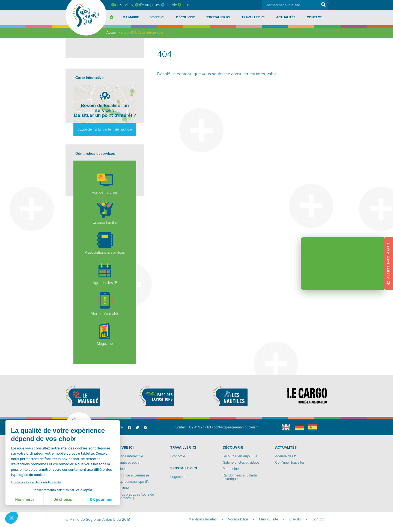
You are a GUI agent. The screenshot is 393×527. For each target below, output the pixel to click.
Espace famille (105, 213)
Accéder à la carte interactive (105, 129)
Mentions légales (203, 519)
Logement (178, 477)
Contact (314, 17)
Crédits (295, 519)
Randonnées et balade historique (240, 477)
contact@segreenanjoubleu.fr (236, 427)
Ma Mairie (131, 17)
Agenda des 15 (105, 273)
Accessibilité (238, 519)
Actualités (285, 17)
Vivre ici (157, 17)
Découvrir (185, 17)
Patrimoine (231, 469)
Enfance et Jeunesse (133, 475)
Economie (177, 456)
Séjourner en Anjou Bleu (241, 456)
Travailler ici (253, 17)
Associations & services (105, 243)
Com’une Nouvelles (290, 462)
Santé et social (129, 462)
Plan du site (268, 519)
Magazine (105, 334)
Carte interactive (130, 456)
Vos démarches (105, 183)
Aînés (122, 469)
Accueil (111, 32)
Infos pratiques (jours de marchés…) (136, 496)
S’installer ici (218, 17)
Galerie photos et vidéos (241, 462)
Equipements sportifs (133, 481)
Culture (123, 488)
